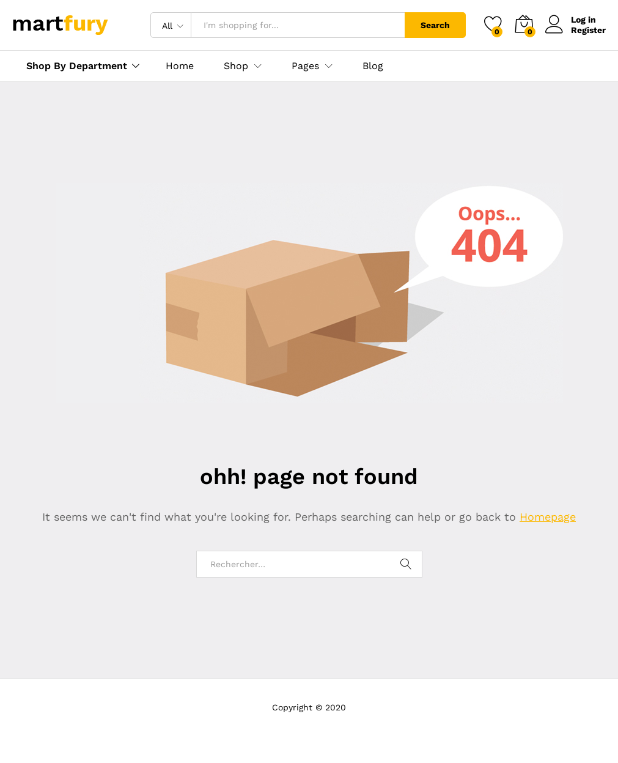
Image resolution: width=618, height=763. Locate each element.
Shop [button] (236, 66)
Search (435, 25)
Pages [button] (305, 66)
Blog (372, 66)
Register (588, 30)
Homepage (548, 516)
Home (180, 66)
